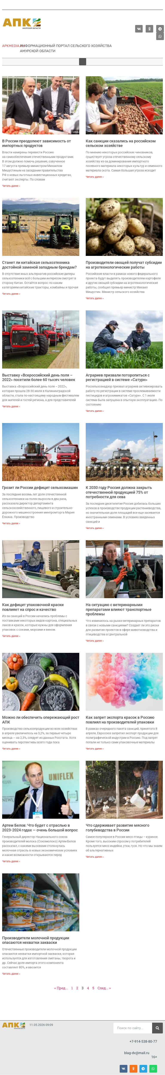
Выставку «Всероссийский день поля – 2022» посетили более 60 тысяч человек (38, 377)
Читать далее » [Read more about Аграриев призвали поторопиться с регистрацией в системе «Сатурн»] (95, 410)
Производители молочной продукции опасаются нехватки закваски (35, 940)
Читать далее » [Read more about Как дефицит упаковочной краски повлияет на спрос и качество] (11, 636)
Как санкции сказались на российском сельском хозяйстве (121, 143)
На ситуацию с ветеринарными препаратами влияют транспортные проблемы (118, 609)
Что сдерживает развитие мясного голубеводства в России (117, 827)
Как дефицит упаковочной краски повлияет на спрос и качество (33, 607)
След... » (104, 988)
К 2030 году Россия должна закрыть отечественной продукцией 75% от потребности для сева (119, 492)
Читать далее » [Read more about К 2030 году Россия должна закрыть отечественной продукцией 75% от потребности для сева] (95, 528)
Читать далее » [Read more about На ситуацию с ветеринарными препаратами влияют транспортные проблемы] (95, 640)
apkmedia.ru (13, 46)
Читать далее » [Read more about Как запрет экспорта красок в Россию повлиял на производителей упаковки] (95, 748)
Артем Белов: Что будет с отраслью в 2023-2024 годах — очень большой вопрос (40, 827)
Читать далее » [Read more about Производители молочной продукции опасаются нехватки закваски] (11, 973)
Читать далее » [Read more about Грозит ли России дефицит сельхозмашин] (11, 523)
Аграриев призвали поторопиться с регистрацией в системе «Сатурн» (118, 377)
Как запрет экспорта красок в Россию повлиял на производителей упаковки (120, 719)
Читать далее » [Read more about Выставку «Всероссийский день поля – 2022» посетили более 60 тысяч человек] (11, 406)
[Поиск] (157, 1028)
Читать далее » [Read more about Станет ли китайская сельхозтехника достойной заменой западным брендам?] (11, 293)
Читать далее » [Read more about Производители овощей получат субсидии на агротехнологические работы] (95, 298)
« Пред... (61, 988)
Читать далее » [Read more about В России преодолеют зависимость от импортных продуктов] (11, 185)
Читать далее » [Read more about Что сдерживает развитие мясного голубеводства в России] (95, 856)
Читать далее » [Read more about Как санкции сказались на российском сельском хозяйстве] (95, 176)
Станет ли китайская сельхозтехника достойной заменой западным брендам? (39, 264)
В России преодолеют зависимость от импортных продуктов (36, 143)
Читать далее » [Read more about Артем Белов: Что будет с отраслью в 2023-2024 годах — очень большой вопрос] (11, 861)
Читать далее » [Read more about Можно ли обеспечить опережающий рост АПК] (11, 748)
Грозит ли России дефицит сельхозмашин (40, 487)
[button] (82, 61)
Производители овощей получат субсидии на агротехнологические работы (124, 264)
